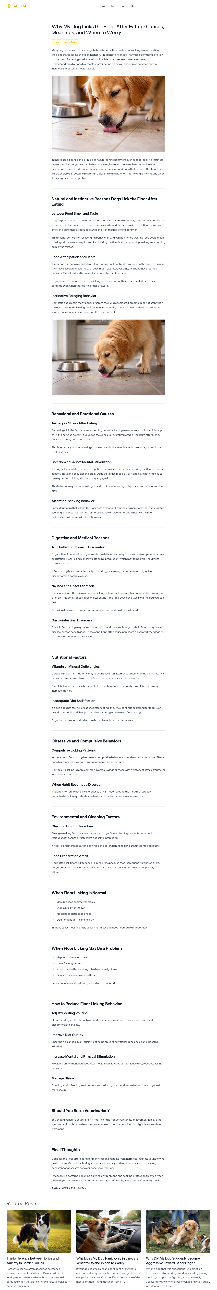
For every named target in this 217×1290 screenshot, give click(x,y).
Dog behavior (71, 41)
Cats (131, 6)
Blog (112, 6)
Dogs (122, 6)
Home (102, 6)
